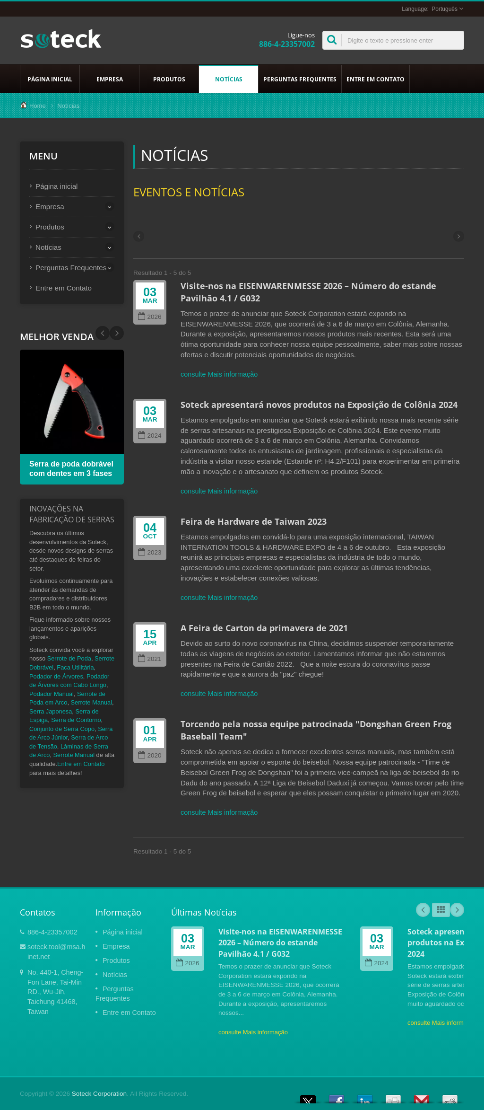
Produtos (169, 79)
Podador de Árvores (56, 676)
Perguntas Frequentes (300, 79)
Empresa (109, 79)
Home (37, 105)
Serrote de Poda (69, 658)
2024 (149, 435)
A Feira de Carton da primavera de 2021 (264, 628)
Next (102, 333)
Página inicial (49, 79)
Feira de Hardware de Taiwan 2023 (254, 521)
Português (445, 9)
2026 (149, 316)
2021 (149, 658)
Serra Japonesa (50, 711)
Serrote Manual (91, 702)
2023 (149, 552)
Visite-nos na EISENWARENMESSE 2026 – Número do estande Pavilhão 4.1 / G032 (280, 942)
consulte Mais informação (219, 374)
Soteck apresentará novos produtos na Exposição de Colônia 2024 (319, 404)
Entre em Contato (375, 79)
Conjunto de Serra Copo (62, 728)
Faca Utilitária (75, 667)
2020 (149, 755)
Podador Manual (51, 693)
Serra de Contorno (76, 719)
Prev (117, 333)
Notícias (228, 79)
